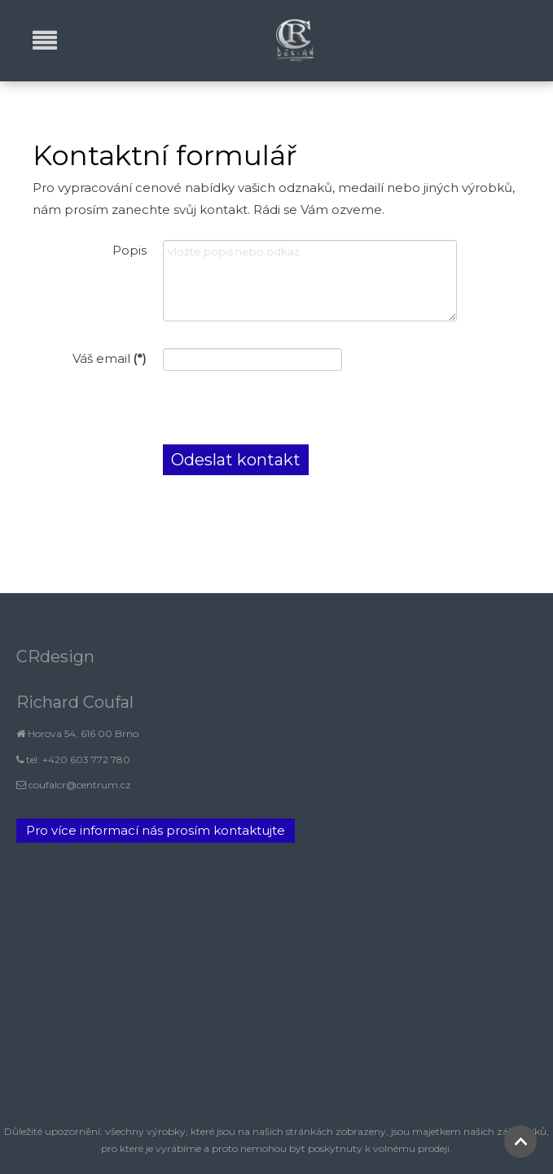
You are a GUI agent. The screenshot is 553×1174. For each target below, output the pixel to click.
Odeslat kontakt (236, 459)
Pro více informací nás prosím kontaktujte (155, 830)
